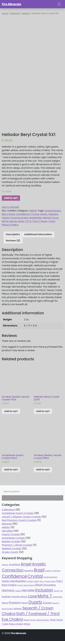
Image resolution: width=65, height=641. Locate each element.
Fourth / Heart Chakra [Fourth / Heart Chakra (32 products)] (25, 585)
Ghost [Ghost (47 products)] (38, 585)
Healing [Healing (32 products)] (18, 591)
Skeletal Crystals (11, 548)
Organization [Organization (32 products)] (57, 597)
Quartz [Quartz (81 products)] (35, 602)
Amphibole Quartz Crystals (17, 513)
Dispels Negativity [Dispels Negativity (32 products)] (50, 577)
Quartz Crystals (11, 534)
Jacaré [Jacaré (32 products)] (56, 591)
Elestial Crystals (11, 541)
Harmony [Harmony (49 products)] (8, 590)
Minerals (15, 13)
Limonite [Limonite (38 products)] (15, 596)
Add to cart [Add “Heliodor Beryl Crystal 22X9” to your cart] (43, 411)
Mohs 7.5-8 (24, 221)
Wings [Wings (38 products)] (27, 624)
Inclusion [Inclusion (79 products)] (44, 590)
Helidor (25, 13)
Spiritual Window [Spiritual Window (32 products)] (42, 620)
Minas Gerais (9, 221)
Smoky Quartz (10, 552)
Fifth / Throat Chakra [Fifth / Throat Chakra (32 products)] (48, 581)
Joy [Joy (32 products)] (61, 591)
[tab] (13, 234)
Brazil (12, 214)
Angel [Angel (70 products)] (26, 564)
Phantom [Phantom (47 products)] (15, 602)
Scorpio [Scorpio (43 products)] (47, 602)
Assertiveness (53, 210)
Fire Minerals (11, 4)
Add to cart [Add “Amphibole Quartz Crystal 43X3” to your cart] (11, 469)
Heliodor (53, 214)
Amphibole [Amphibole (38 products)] (14, 564)
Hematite (7, 531)
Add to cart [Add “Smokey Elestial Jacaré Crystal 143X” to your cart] (11, 411)
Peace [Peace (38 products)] (5, 603)
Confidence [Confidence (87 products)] (14, 576)
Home (5, 13)
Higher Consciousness (15, 217)
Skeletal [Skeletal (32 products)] (27, 620)
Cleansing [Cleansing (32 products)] (57, 571)
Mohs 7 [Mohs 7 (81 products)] (44, 596)
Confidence (23, 214)
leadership (35, 217)
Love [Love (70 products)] (32, 596)
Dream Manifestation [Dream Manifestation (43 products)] (14, 581)
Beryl (5, 214)
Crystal (35, 214)
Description (13, 234)
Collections (8, 509)
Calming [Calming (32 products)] (48, 571)
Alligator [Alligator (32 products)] (5, 565)
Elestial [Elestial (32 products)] (30, 581)
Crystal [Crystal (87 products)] (35, 576)
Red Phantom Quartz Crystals (19, 520)
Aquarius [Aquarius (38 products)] (28, 570)
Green (43, 214)
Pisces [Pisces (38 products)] (24, 603)
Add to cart (11, 198)
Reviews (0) (13, 240)
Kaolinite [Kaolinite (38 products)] (6, 596)
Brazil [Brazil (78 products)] (39, 570)
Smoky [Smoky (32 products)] (33, 620)
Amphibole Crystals (13, 538)
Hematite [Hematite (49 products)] (28, 590)
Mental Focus (50, 217)
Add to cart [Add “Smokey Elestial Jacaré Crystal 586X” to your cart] (43, 469)
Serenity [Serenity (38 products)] (18, 608)
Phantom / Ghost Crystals (17, 545)
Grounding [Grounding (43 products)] (49, 585)
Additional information (38, 234)
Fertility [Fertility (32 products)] (36, 581)
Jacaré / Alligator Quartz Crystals (21, 516)
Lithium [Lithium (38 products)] (24, 596)
